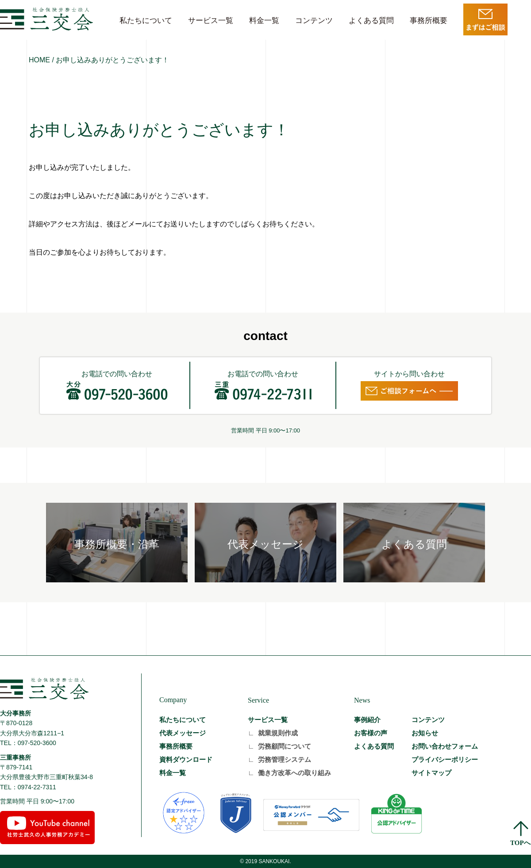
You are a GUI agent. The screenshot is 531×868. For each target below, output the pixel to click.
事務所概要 (428, 20)
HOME (39, 60)
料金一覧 (264, 20)
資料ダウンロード (185, 759)
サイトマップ (431, 772)
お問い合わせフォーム (445, 746)
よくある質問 (371, 20)
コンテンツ (314, 20)
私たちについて (145, 20)
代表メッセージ (182, 733)
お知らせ (425, 733)
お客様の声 (370, 733)
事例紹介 (367, 719)
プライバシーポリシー (445, 759)
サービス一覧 (210, 20)
